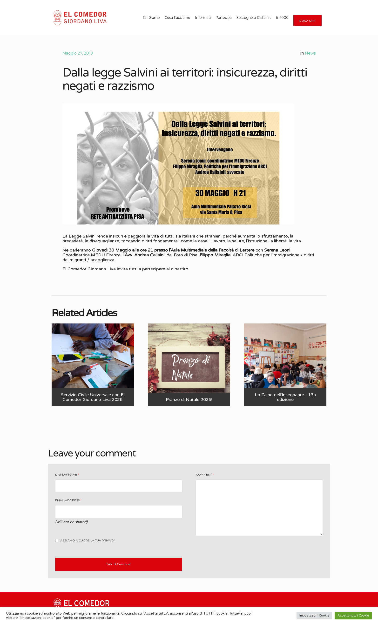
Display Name (67, 474)
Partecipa (224, 17)
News (310, 53)
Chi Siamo (151, 17)
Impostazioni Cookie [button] (314, 615)
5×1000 (282, 17)
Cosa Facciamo (177, 17)
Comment (205, 474)
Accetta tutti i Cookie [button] (353, 615)
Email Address (68, 500)
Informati (203, 17)
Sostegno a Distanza (253, 17)
